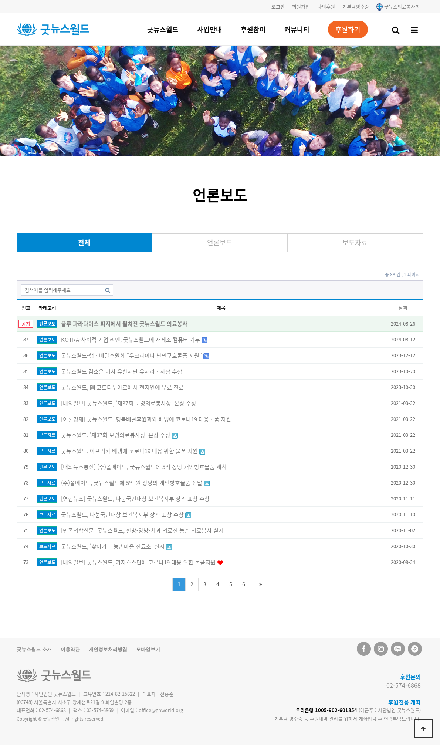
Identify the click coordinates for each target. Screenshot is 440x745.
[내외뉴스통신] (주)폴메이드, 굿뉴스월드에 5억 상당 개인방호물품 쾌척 (144, 467)
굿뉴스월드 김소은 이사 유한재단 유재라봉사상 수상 (121, 371)
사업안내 (209, 29)
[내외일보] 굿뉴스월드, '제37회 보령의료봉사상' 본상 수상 (128, 403)
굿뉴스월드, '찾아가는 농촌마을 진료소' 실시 (113, 546)
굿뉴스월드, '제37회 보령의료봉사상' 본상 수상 (116, 435)
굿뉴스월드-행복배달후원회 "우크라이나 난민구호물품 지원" (132, 355)
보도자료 (355, 242)
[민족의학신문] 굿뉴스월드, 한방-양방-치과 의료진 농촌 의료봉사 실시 (142, 530)
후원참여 (253, 29)
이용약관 (70, 649)
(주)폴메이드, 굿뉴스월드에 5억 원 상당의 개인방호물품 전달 (132, 483)
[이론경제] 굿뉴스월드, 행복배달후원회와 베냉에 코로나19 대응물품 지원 (146, 419)
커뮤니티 (296, 29)
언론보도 (219, 242)
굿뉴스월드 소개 (34, 649)
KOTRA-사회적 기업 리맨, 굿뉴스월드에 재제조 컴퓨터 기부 (131, 340)
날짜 (403, 307)
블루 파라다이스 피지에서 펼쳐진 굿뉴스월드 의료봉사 (124, 324)
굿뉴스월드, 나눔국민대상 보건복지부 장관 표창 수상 (123, 514)
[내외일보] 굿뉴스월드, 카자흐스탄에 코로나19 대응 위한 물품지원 (139, 562)
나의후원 (326, 6)
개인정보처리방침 (108, 649)
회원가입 (301, 6)
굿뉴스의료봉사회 (398, 6)
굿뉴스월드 (163, 29)
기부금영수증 (355, 6)
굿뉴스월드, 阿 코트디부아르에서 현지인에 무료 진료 (122, 387)
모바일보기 (148, 649)
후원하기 (348, 29)
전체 (84, 242)
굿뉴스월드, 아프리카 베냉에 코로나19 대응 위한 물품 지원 (130, 451)
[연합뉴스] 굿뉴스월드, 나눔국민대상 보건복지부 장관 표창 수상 (135, 499)
